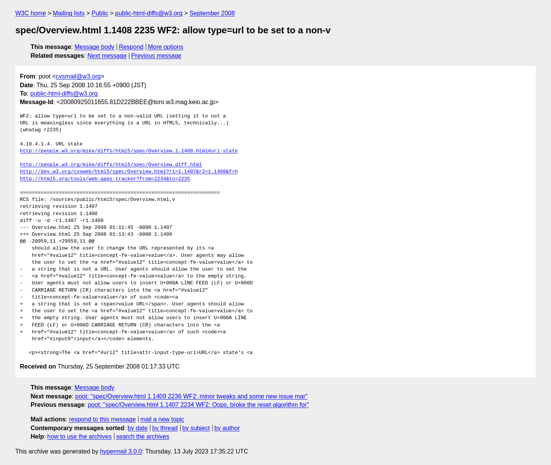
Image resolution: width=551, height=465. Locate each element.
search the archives (143, 436)
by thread (165, 428)
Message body (94, 47)
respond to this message (102, 419)
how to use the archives (79, 436)
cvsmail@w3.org (78, 76)
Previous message (156, 55)
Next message (107, 55)
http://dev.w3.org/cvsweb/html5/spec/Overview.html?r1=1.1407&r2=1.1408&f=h (129, 171)
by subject (196, 428)
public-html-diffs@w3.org (149, 13)
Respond (131, 47)
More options (166, 47)
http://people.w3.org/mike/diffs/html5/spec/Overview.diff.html (111, 165)
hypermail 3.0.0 (121, 451)
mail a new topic (162, 419)
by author (227, 428)
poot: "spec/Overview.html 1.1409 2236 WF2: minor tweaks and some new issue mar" (191, 396)
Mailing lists (69, 13)
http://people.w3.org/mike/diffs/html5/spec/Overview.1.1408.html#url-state (129, 151)
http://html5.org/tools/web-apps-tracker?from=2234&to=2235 (105, 179)
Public (99, 13)
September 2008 (212, 13)
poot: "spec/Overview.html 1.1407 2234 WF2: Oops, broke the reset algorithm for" (198, 404)
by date (137, 428)
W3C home (30, 13)
